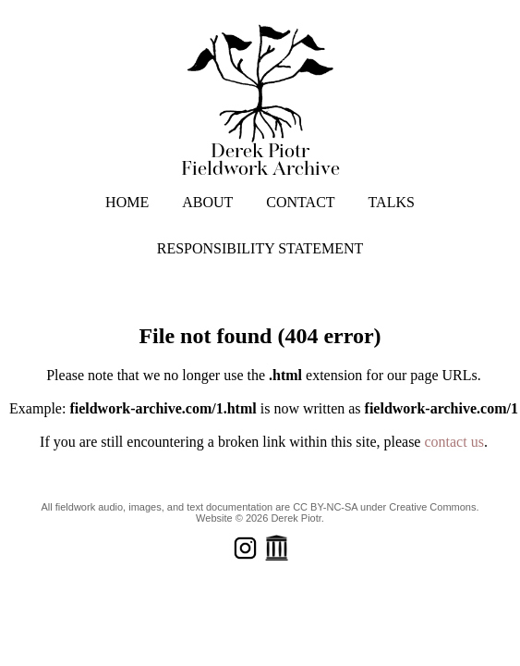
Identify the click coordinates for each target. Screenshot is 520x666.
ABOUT (207, 202)
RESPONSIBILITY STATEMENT (260, 248)
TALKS (392, 202)
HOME (127, 202)
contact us (453, 442)
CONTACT (300, 202)
